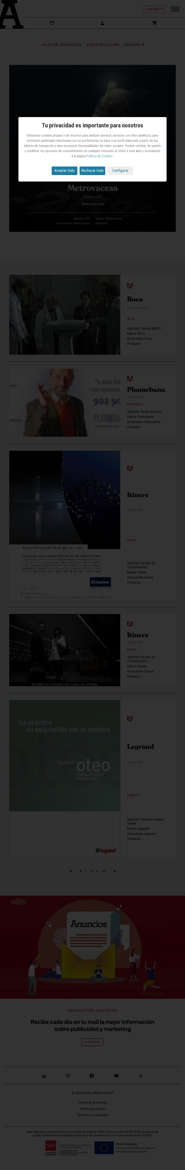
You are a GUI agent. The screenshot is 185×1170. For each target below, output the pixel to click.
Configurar (120, 170)
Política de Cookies (99, 156)
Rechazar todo (92, 170)
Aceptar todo (64, 170)
